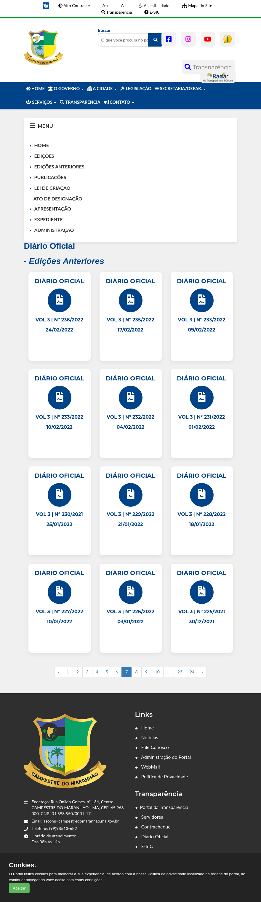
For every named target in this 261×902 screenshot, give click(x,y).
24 (192, 671)
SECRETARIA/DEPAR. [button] (180, 88)
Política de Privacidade (161, 776)
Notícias (146, 737)
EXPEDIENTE (48, 219)
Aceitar (19, 887)
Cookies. (22, 865)
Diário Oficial (152, 836)
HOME (41, 145)
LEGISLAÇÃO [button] (135, 88)
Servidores (149, 817)
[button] (46, 5)
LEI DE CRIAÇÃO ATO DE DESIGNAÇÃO (56, 193)
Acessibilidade (154, 5)
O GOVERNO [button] (66, 88)
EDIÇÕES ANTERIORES (59, 166)
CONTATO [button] (119, 102)
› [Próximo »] (202, 671)
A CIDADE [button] (102, 88)
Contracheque (153, 826)
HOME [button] (35, 88)
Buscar (130, 37)
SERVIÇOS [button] (41, 102)
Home (144, 727)
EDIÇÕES (44, 156)
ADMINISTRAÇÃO (54, 230)
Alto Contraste (74, 5)
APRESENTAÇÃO (52, 208)
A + (106, 5)
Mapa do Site (197, 5)
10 (157, 671)
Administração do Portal (163, 757)
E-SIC (144, 846)
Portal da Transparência (161, 807)
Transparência (208, 67)
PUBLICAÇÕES (50, 177)
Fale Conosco (152, 747)
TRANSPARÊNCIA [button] (80, 102)
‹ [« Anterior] (58, 671)
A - (123, 5)
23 (179, 671)
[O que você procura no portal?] (155, 40)
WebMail (147, 766)
